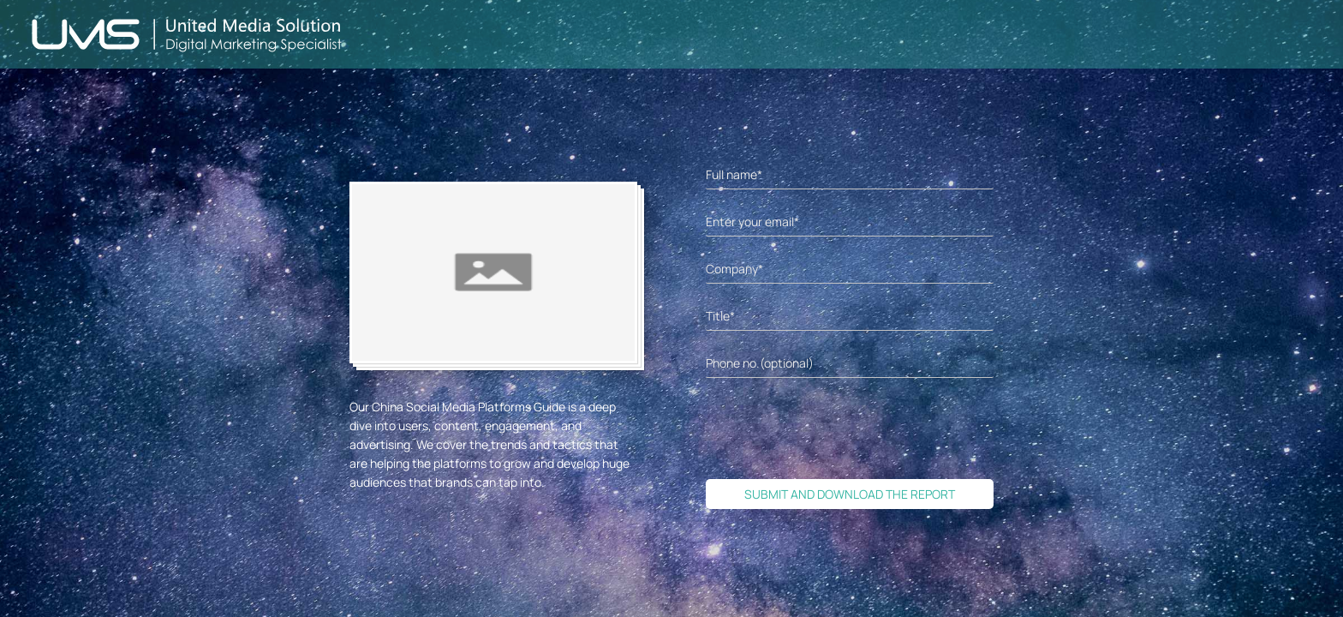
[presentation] (836, 428)
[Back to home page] (187, 34)
